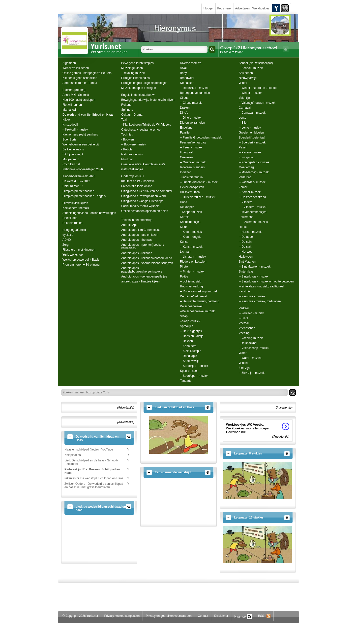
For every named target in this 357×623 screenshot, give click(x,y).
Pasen (243, 147)
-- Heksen (186, 341)
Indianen (185, 172)
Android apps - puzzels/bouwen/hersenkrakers (141, 269)
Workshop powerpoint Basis (80, 259)
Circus (184, 98)
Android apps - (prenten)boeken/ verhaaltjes (142, 246)
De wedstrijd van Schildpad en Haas (87, 114)
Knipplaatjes (72, 455)
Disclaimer (221, 616)
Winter (243, 83)
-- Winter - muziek (250, 93)
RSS (264, 616)
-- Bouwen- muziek (133, 144)
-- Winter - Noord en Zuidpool (258, 88)
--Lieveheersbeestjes (252, 212)
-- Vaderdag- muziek (252, 182)
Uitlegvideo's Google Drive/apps (142, 201)
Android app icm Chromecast (140, 230)
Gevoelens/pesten (192, 187)
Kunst (184, 241)
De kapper (187, 207)
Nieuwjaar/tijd (248, 78)
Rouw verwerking (191, 286)
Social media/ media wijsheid (140, 206)
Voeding (244, 333)
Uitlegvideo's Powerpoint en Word (143, 196)
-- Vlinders (245, 202)
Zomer (243, 187)
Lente (242, 117)
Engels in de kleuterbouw (137, 95)
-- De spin (245, 241)
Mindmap (127, 159)
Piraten (184, 266)
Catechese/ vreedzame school (141, 129)
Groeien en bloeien (251, 132)
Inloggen (208, 8)
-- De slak (245, 246)
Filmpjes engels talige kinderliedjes (144, 83)
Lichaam (185, 251)
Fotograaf (186, 152)
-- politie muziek (190, 281)
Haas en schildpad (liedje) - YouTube (88, 449)
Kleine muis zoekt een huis (80, 134)
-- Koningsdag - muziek (254, 162)
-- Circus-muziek (191, 102)
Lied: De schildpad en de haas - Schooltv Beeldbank (91, 462)
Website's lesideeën (75, 68)
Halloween (246, 256)
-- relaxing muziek (133, 73)
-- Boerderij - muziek (252, 142)
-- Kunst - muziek (191, 246)
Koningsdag (246, 157)
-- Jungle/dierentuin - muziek (198, 182)
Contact (203, 616)
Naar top (243, 616)
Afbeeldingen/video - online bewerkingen (89, 213)
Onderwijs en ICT (132, 176)
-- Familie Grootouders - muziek (201, 137)
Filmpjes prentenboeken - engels (84, 196)
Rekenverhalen (72, 223)
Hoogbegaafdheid (74, 230)
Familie (185, 132)
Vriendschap (247, 328)
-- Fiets (243, 318)
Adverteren (242, 8)
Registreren (224, 8)
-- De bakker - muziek (194, 88)
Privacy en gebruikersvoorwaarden (169, 616)
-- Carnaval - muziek (252, 112)
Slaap (184, 316)
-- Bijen (243, 122)
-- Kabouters (188, 346)
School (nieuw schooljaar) (256, 63)
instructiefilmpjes (132, 169)
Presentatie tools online (136, 186)
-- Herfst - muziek (250, 232)
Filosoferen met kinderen (78, 249)
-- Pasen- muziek (250, 152)
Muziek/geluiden (132, 68)
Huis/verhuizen (190, 192)
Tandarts (185, 380)
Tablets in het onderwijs (136, 220)
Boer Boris (69, 139)
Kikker (66, 119)
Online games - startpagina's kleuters (87, 73)
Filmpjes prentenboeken (78, 191)
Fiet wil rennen (72, 104)
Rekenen (127, 104)
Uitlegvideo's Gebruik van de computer (146, 191)
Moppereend (70, 159)
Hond (183, 202)
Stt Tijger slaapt (72, 154)
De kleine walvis (73, 149)
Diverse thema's (190, 63)
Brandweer (187, 78)
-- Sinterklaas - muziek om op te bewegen (266, 281)
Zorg (65, 244)
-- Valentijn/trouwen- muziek (257, 102)
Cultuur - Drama (131, 114)
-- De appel (246, 237)
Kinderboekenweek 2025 (78, 176)
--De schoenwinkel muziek (197, 311)
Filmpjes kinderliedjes (135, 78)
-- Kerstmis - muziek (252, 296)
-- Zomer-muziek (250, 192)
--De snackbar (248, 343)
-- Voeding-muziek (251, 338)
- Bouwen (127, 139)
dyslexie (67, 235)
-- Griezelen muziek (193, 162)
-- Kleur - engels (190, 237)
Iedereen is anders (192, 167)
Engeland (186, 127)
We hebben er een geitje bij (80, 144)
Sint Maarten (247, 261)
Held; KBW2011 (73, 186)
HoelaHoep (69, 218)
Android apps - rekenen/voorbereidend (146, 258)
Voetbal (244, 323)
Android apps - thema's (136, 240)
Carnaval (245, 107)
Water (243, 353)
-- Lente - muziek (250, 127)
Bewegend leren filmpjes (137, 63)
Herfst (243, 227)
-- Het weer (246, 251)
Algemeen (69, 63)
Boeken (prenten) (74, 90)
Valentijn (244, 98)
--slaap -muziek (190, 321)
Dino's (184, 112)
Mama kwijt (69, 109)
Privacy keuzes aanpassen (122, 616)
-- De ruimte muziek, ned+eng (199, 301)
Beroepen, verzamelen (195, 93)
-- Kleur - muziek (191, 232)
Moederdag (246, 167)
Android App (129, 225)
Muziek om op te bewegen (138, 88)
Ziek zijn (244, 368)
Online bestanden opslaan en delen (144, 211)
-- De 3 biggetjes (191, 331)
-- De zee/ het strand (252, 197)
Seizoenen (246, 73)
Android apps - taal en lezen (139, 235)
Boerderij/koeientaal (252, 137)
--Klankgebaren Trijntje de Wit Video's (146, 124)
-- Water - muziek (250, 358)
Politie (184, 276)
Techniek (127, 134)
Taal (124, 119)
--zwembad (246, 217)
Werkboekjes (260, 8)
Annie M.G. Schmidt (75, 95)
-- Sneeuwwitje (190, 361)
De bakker (187, 83)
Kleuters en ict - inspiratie (138, 181)
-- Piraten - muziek (192, 271)
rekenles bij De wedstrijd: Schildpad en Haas (93, 478)
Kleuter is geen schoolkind (79, 78)
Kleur (183, 227)
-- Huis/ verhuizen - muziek (197, 197)
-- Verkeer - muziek (251, 313)
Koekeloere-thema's (75, 208)
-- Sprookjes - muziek (194, 366)
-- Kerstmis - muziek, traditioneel (260, 301)
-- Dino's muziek (190, 117)
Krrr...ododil (70, 124)
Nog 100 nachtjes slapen (78, 100)
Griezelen (186, 157)
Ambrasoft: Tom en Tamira (79, 83)
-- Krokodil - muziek (75, 129)
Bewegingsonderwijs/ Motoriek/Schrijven (148, 100)
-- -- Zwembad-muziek (253, 222)
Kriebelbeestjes (190, 222)
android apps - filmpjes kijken (140, 281)
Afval (183, 68)
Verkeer (244, 308)
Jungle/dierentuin (191, 177)
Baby (183, 73)
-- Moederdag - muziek (254, 172)
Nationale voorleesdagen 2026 (82, 169)
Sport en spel (189, 371)
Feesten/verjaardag (193, 142)
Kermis (184, 217)
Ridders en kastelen (193, 261)
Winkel (243, 363)
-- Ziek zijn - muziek (252, 373)
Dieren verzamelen (192, 122)
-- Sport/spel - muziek (194, 376)
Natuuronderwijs (132, 154)
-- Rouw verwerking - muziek (199, 291)
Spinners (127, 109)
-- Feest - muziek (191, 147)
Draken (185, 107)
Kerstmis (244, 291)
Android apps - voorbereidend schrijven (147, 263)
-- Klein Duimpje (190, 351)
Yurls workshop (72, 254)
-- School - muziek (251, 68)
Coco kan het (71, 164)
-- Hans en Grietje (192, 336)
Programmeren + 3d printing (81, 264)
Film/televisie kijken (75, 203)
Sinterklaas (246, 271)
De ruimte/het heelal (193, 296)
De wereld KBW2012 (76, 181)
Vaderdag (245, 177)
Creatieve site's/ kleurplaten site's (143, 164)
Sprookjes (186, 326)
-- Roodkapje (188, 356)
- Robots (126, 149)
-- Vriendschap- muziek (254, 348)
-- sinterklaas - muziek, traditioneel (261, 286)
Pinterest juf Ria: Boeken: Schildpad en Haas (92, 471)
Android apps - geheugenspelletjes (144, 276)
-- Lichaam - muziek (193, 256)
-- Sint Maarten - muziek (254, 266)
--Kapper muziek (191, 212)
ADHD (66, 240)
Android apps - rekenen (136, 253)
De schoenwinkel (191, 306)
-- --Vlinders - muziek (252, 207)
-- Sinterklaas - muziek (253, 276)
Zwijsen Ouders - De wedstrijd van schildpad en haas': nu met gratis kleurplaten (93, 485)
